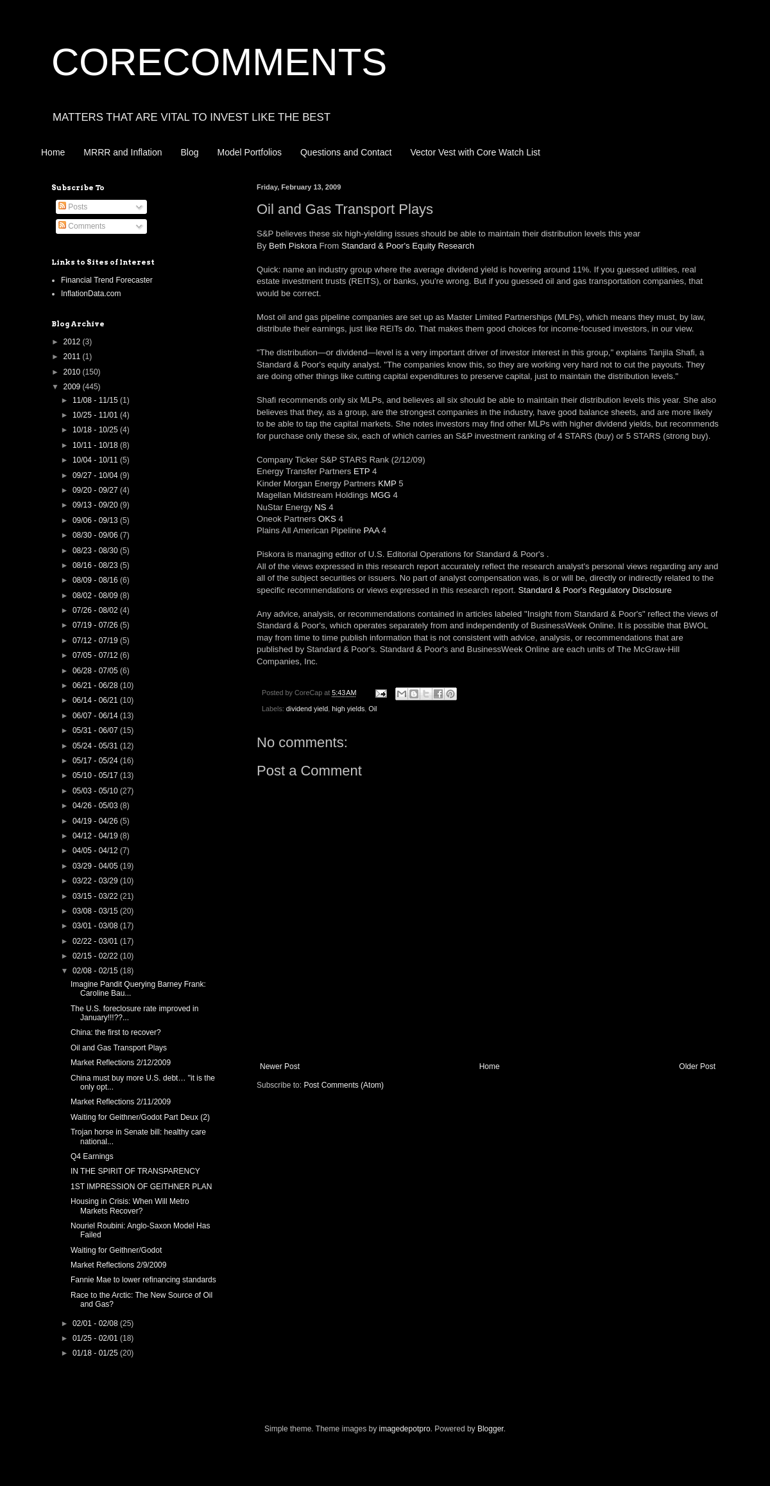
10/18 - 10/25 (96, 429)
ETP (362, 471)
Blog (190, 152)
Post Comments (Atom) (344, 1085)
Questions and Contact (345, 152)
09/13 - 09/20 (96, 504)
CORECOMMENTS (219, 62)
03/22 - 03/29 (96, 880)
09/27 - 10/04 (96, 475)
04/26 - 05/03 (96, 805)
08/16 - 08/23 (96, 565)
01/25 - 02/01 (96, 1338)
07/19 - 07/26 (96, 625)
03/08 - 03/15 (96, 911)
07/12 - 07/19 (96, 640)
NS (320, 507)
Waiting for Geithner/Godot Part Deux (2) (140, 1117)
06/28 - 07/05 (96, 670)
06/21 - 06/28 (96, 685)
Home (53, 152)
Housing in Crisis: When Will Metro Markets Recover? (130, 1206)
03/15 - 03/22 (96, 896)
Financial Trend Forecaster (107, 280)
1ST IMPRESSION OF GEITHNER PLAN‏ (141, 1186)
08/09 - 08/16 (96, 580)
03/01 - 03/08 (96, 925)
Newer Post (280, 1066)
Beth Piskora (293, 246)
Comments (81, 226)
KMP (387, 483)
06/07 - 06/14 (96, 715)
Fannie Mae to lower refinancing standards (143, 1279)
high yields (348, 708)
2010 (73, 371)
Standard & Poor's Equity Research (407, 246)
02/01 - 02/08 (96, 1323)
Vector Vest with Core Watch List (475, 152)
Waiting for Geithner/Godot (116, 1250)
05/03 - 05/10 (96, 790)
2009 (73, 386)
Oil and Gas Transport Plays (119, 1047)
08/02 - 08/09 (96, 595)
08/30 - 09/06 (96, 535)
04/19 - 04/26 (96, 821)
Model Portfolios (250, 152)
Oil (372, 708)
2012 (73, 341)
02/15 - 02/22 (96, 955)
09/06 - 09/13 (96, 520)
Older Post (697, 1066)
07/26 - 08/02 (96, 610)
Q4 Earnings (92, 1156)
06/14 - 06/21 (96, 700)
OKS (327, 519)
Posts (72, 206)
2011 (73, 356)
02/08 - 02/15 (96, 970)
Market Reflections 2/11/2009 (121, 1101)
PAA (371, 530)
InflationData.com (91, 293)
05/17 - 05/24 (96, 760)
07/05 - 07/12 (96, 655)
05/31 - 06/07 (96, 730)
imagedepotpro (405, 1428)
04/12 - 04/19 (96, 835)
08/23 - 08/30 (96, 550)
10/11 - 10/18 (96, 445)
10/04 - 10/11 (96, 460)
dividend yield (307, 708)
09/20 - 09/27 (96, 490)
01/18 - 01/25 (96, 1353)
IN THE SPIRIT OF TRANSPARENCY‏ (135, 1171)
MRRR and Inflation (122, 152)
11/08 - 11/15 (96, 400)
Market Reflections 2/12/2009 (121, 1062)
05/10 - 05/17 (96, 775)
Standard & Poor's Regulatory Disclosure (595, 590)
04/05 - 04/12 (96, 850)
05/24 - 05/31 (96, 745)
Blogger (490, 1428)
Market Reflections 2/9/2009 (118, 1264)
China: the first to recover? (116, 1032)
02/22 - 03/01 (96, 941)
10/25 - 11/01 (96, 415)
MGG (380, 495)
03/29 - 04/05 (96, 866)
